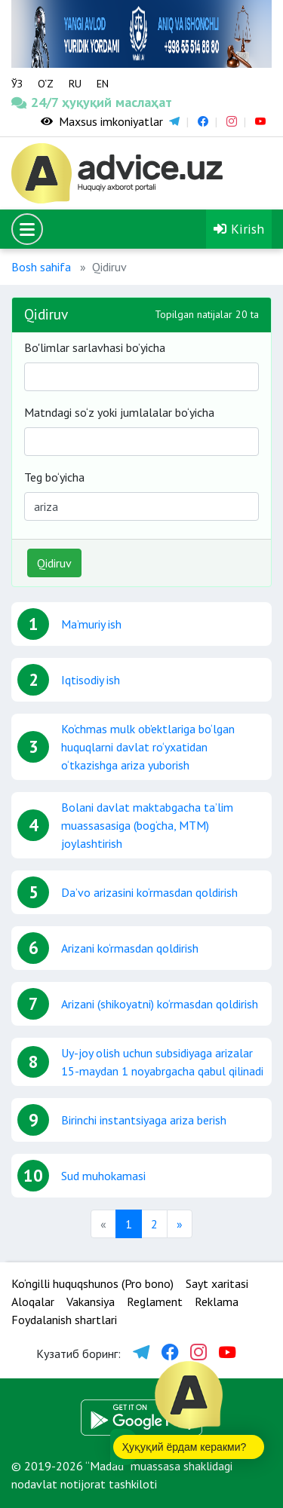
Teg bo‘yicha (54, 477)
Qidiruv (54, 562)
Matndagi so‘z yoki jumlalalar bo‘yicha (119, 412)
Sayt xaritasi (217, 1283)
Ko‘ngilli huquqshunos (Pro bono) (92, 1283)
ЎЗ (17, 83)
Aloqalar (32, 1301)
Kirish (239, 228)
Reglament (155, 1301)
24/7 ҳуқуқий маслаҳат (35, 102)
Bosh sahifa (41, 266)
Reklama (216, 1301)
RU (75, 83)
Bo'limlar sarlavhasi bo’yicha (94, 347)
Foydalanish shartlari (64, 1319)
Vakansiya (90, 1301)
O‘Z (46, 83)
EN (103, 83)
